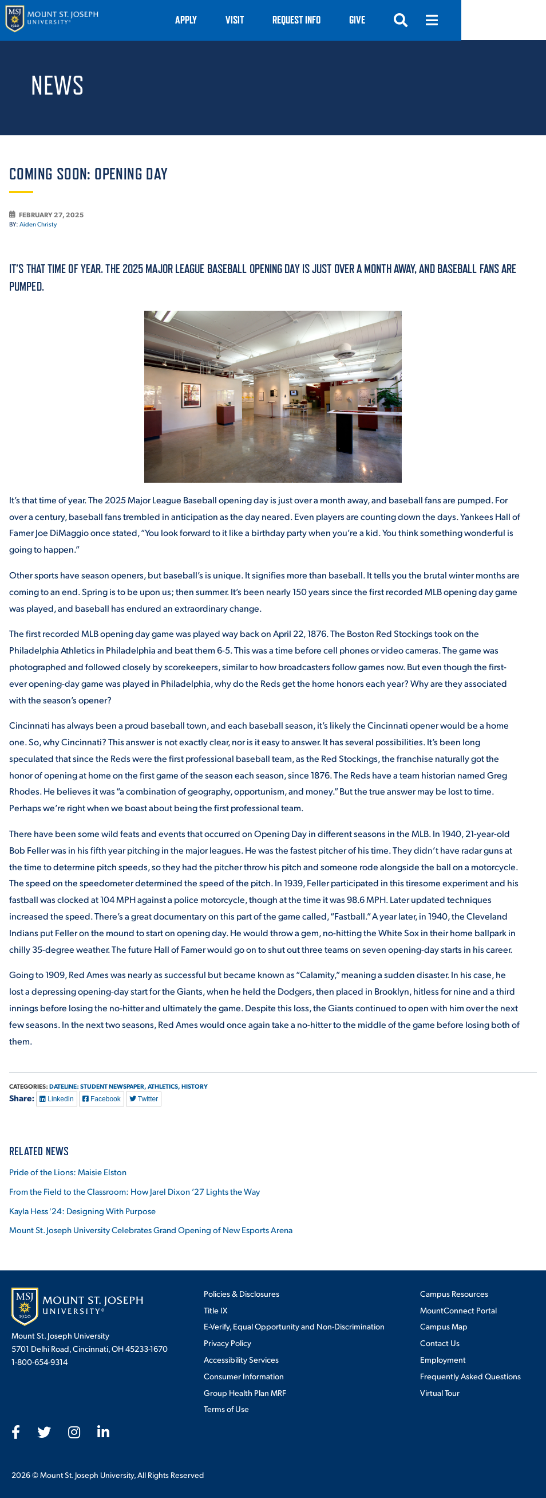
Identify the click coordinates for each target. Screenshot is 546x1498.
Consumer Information (244, 1376)
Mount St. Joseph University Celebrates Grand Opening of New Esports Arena (150, 1229)
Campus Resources (454, 1293)
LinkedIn (56, 1099)
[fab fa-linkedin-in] (103, 1432)
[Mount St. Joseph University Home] (51, 20)
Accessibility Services (241, 1359)
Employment (443, 1359)
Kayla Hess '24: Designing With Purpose (82, 1210)
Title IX (215, 1310)
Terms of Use (226, 1408)
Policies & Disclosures (241, 1293)
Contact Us (440, 1342)
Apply (271, 20)
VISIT (319, 20)
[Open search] (485, 20)
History (194, 1086)
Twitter (143, 1099)
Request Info (381, 20)
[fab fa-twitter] (44, 1432)
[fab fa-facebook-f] (15, 1432)
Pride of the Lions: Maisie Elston (67, 1171)
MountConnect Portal (458, 1310)
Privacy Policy (227, 1342)
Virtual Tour (440, 1392)
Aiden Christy (38, 224)
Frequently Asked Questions (470, 1376)
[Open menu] (516, 20)
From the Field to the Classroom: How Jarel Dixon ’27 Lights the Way (134, 1191)
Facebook (101, 1099)
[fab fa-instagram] (74, 1432)
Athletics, (164, 1086)
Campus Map (444, 1326)
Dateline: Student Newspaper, (98, 1086)
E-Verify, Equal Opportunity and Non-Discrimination (294, 1326)
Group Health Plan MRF (245, 1392)
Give (442, 20)
